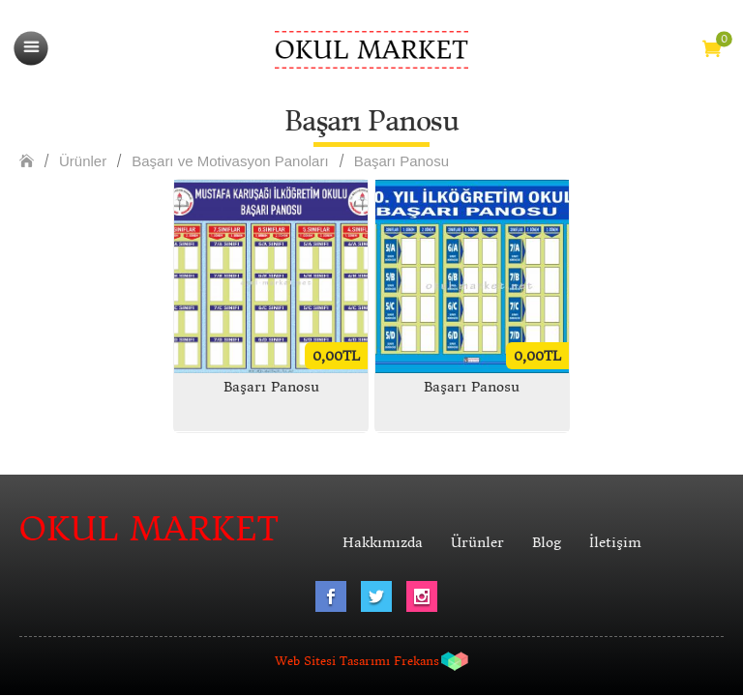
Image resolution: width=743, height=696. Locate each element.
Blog (546, 542)
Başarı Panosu (401, 161)
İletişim (615, 542)
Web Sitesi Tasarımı (332, 660)
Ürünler (82, 161)
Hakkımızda (382, 542)
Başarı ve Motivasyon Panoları (230, 161)
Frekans (416, 660)
